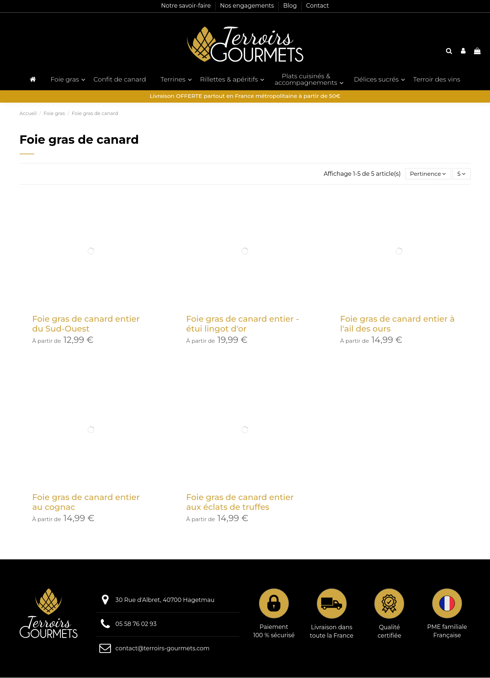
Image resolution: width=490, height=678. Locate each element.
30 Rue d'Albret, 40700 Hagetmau (164, 600)
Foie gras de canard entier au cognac (86, 503)
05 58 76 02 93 (135, 624)
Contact (317, 5)
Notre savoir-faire (186, 5)
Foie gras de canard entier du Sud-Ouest (86, 324)
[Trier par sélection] (426, 174)
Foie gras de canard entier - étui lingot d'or (242, 324)
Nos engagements (248, 5)
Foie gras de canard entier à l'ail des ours (397, 324)
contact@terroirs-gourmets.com (162, 648)
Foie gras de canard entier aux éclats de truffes (240, 503)
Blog (290, 5)
